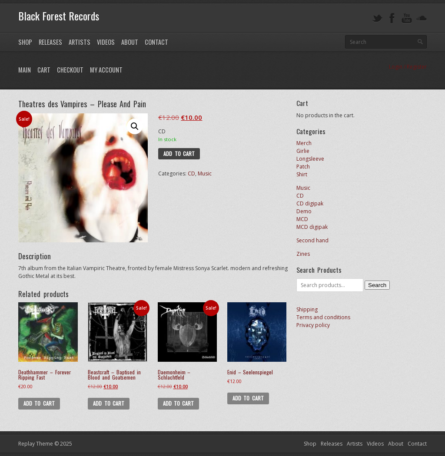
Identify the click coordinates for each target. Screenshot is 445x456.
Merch (304, 143)
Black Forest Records (58, 15)
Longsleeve (310, 158)
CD (191, 173)
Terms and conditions (323, 317)
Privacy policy (313, 325)
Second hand (312, 240)
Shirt (301, 174)
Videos (106, 41)
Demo (304, 211)
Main (24, 69)
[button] (135, 126)
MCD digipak (312, 227)
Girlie (302, 151)
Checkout (70, 69)
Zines (303, 254)
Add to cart (179, 153)
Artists (79, 41)
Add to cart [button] (39, 403)
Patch (303, 166)
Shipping (307, 309)
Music (205, 173)
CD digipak (309, 203)
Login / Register (408, 66)
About (129, 41)
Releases (50, 41)
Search (377, 285)
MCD (302, 219)
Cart (43, 69)
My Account (106, 69)
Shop (25, 41)
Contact (156, 41)
